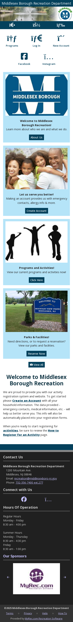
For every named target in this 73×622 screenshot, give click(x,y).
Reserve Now (36, 353)
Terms (9, 613)
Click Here (36, 280)
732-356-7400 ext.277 (29, 482)
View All (36, 365)
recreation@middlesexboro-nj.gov (35, 478)
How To (62, 613)
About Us (36, 137)
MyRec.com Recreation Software (43, 618)
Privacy (28, 613)
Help (45, 613)
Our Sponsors (14, 556)
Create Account (37, 211)
